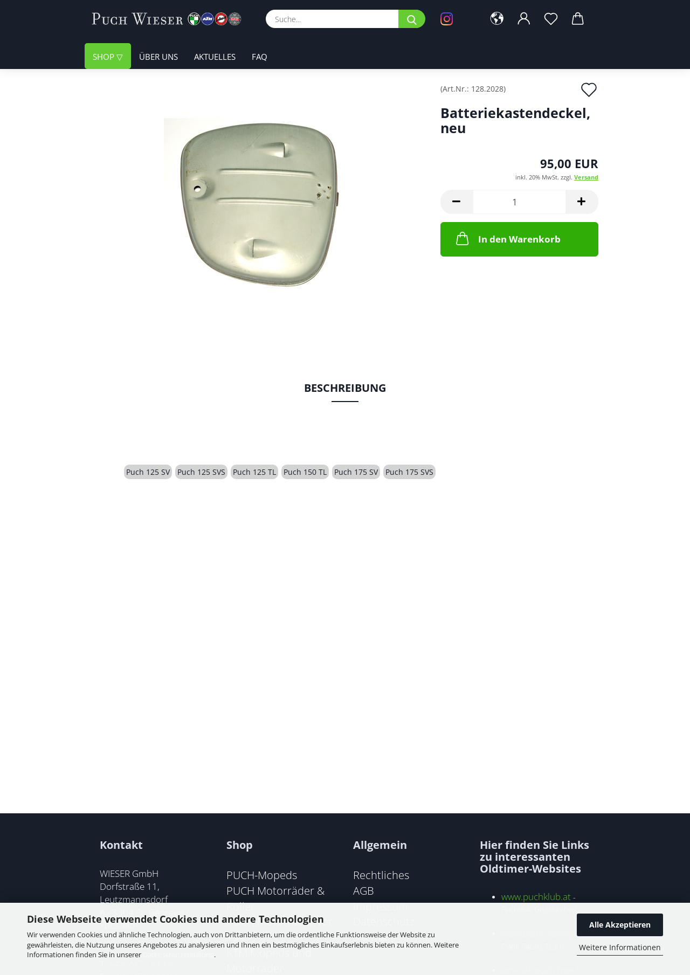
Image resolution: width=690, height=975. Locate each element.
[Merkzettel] (550, 19)
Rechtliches (381, 874)
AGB (363, 890)
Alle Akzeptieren (620, 924)
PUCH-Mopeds (261, 874)
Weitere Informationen (620, 947)
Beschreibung (345, 388)
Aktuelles (215, 56)
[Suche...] (411, 19)
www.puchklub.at (536, 896)
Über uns (158, 56)
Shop (104, 56)
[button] (497, 19)
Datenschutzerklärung (178, 954)
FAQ (259, 56)
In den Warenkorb (507, 238)
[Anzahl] (519, 202)
